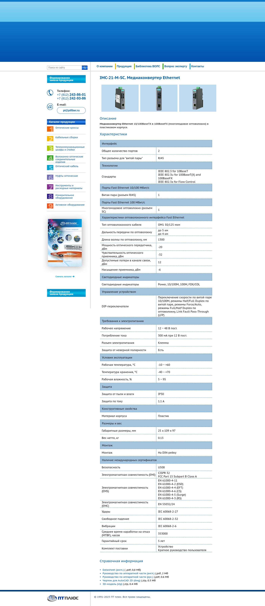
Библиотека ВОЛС (148, 66)
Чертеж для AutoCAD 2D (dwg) (121, 580)
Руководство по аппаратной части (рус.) (128, 576)
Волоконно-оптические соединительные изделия (69, 159)
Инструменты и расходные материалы (68, 187)
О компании (105, 66)
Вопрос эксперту (175, 66)
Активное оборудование (70, 204)
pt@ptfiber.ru (71, 110)
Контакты (197, 66)
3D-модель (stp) (112, 584)
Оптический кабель (66, 166)
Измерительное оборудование (64, 196)
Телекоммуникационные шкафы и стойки (70, 148)
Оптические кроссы (67, 127)
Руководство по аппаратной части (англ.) (129, 573)
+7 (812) (71, 94)
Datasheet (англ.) (114, 569)
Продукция (124, 66)
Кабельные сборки (66, 137)
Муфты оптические (66, 175)
